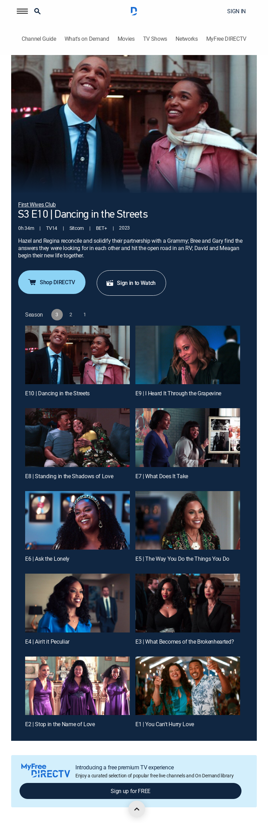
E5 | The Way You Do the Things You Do (182, 558)
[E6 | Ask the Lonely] (77, 520)
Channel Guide (39, 38)
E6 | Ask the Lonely (47, 558)
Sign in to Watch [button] (131, 283)
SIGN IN (236, 11)
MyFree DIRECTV (226, 38)
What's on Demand (87, 38)
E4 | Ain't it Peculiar (47, 641)
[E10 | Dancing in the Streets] (77, 355)
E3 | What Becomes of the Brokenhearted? (184, 641)
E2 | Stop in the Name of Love (60, 724)
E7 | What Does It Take (161, 476)
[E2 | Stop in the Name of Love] (77, 686)
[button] (22, 11)
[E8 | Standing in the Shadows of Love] (77, 437)
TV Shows (155, 38)
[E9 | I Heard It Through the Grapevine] (187, 355)
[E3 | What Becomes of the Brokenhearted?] (187, 603)
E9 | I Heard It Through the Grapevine (178, 393)
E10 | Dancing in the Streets (57, 393)
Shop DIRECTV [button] (51, 282)
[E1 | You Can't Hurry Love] (187, 686)
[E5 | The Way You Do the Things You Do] (187, 520)
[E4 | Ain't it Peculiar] (77, 603)
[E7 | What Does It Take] (187, 437)
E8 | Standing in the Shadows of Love (69, 476)
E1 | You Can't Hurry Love (164, 724)
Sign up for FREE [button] (130, 791)
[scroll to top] (137, 809)
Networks (187, 38)
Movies (126, 38)
